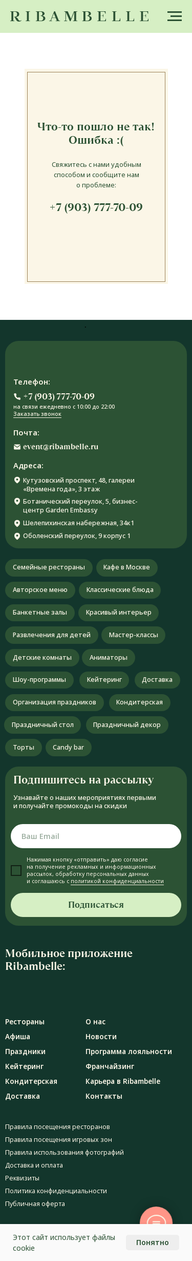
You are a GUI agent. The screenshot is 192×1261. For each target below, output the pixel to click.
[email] (96, 836)
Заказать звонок (37, 413)
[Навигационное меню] (174, 16)
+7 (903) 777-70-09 (96, 207)
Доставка (22, 1096)
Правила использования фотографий (64, 1152)
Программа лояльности (129, 1051)
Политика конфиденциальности (56, 1191)
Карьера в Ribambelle (123, 1081)
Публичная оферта (35, 1203)
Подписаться (96, 905)
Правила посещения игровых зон (58, 1139)
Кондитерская (31, 1081)
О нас (95, 1021)
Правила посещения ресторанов (57, 1126)
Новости (101, 1036)
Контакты (104, 1096)
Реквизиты (22, 1178)
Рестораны (25, 1021)
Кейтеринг (24, 1066)
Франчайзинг (110, 1066)
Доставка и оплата (34, 1165)
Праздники (25, 1051)
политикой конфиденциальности (117, 881)
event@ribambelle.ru (60, 447)
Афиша (17, 1036)
